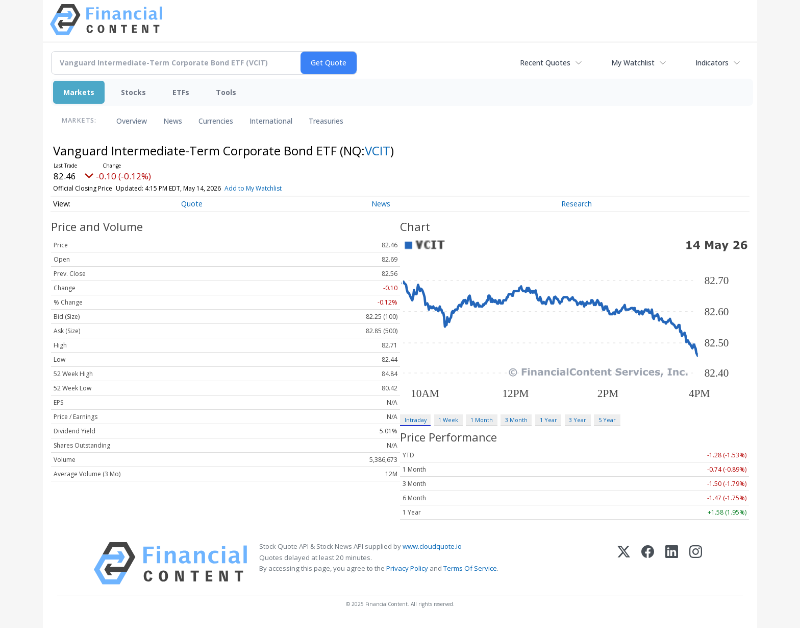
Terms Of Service (470, 568)
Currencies (215, 121)
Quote (192, 203)
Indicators (712, 62)
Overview (131, 121)
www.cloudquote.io (432, 546)
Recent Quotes (545, 62)
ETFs (180, 92)
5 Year (607, 420)
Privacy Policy (407, 568)
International (270, 121)
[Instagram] (695, 563)
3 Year (577, 420)
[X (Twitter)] (623, 563)
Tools (226, 92)
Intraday (416, 420)
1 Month (481, 420)
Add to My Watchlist (253, 188)
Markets (78, 92)
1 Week (448, 420)
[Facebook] (647, 563)
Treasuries (326, 121)
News (172, 121)
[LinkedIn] (671, 563)
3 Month (516, 420)
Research (576, 203)
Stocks (133, 92)
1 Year (548, 420)
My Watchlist (633, 62)
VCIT (377, 150)
